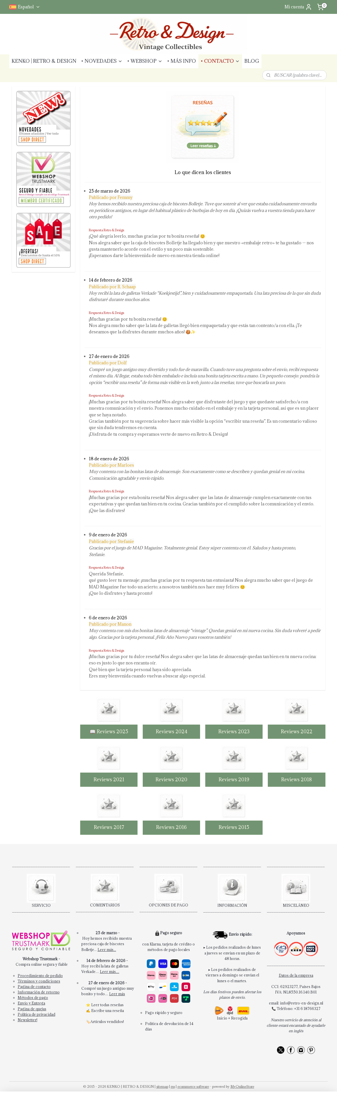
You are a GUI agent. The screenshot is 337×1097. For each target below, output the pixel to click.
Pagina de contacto (34, 986)
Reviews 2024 (171, 731)
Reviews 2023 (234, 731)
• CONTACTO (220, 61)
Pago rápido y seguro (163, 1012)
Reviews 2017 (109, 827)
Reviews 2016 (171, 827)
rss (173, 1086)
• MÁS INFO (181, 61)
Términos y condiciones (39, 981)
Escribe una (101, 1010)
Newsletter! (27, 1019)
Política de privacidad (36, 1014)
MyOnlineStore (242, 1086)
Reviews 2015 (234, 827)
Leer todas (100, 1004)
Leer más (117, 993)
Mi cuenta (298, 6)
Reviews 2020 (171, 779)
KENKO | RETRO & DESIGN (44, 61)
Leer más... (107, 949)
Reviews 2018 (296, 779)
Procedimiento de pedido (40, 975)
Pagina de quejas (32, 1008)
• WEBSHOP (144, 61)
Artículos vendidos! (107, 1021)
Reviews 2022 (296, 731)
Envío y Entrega (31, 1003)
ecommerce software (193, 1086)
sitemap (162, 1086)
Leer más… (109, 971)
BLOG (251, 61)
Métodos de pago (33, 997)
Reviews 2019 (234, 779)
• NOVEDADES (101, 61)
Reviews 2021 (109, 779)
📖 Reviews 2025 (108, 731)
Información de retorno (39, 992)
